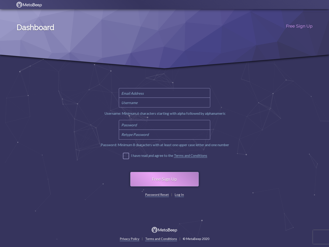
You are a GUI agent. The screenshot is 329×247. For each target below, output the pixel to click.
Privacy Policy (129, 239)
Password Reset (157, 194)
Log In (179, 194)
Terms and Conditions (190, 155)
